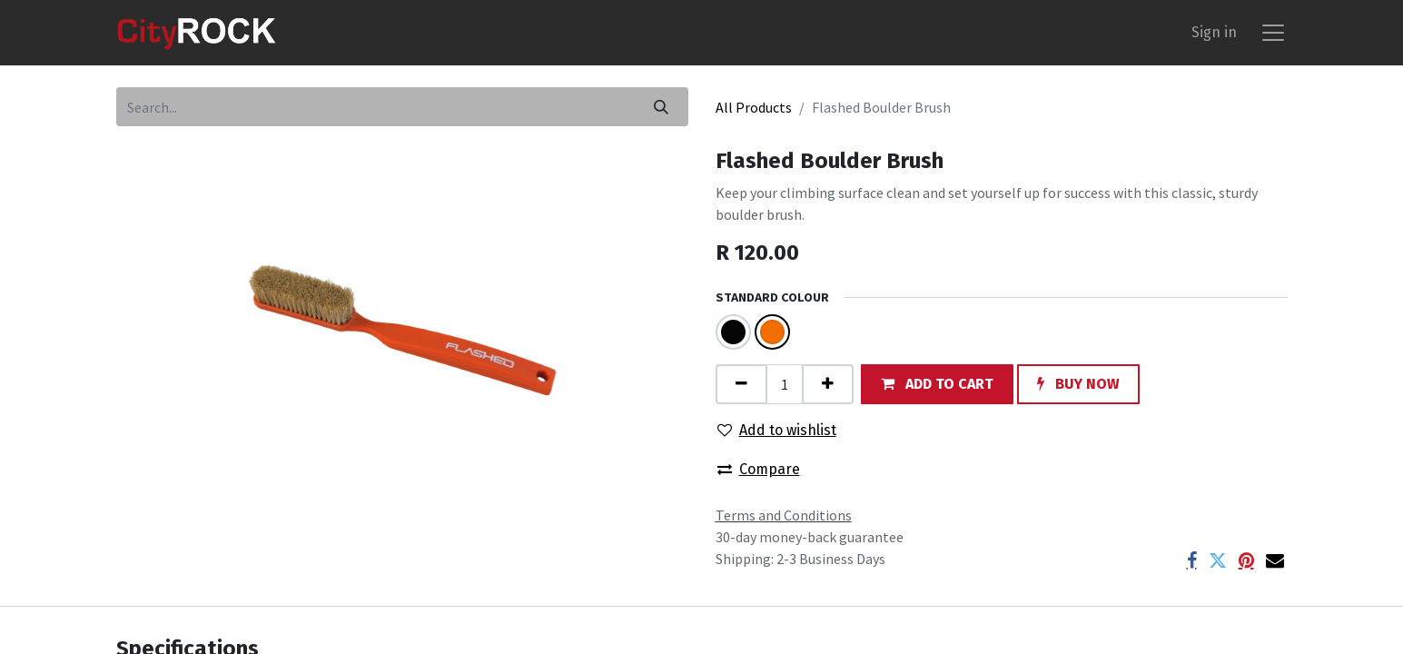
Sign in (1214, 32)
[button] (937, 383)
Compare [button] (758, 469)
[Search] (661, 106)
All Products (754, 107)
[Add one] (828, 383)
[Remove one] (741, 383)
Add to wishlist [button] (776, 430)
